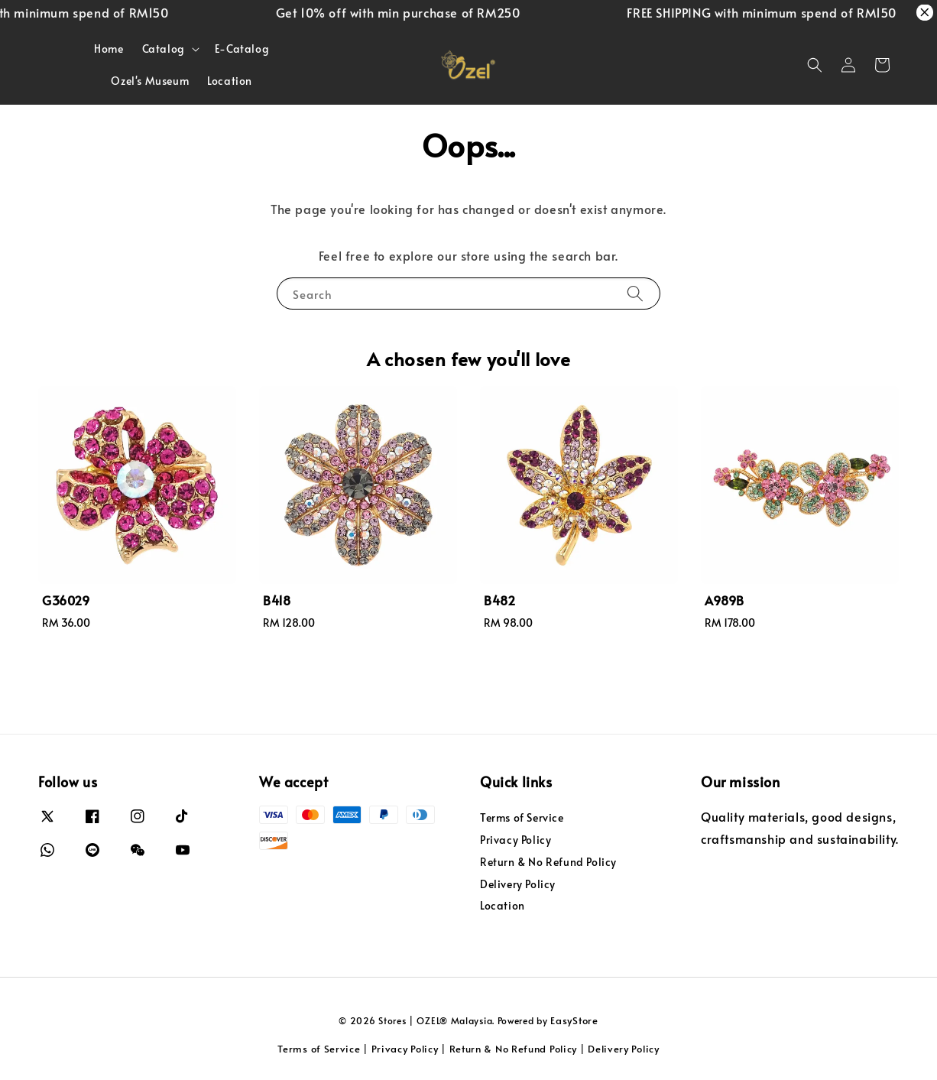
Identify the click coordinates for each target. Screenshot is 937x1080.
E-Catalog (242, 48)
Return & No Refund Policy (548, 862)
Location (229, 80)
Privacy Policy (515, 839)
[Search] (635, 293)
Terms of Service (522, 818)
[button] (815, 65)
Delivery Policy (518, 884)
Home (108, 48)
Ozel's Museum (150, 80)
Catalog (163, 49)
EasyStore (574, 1020)
